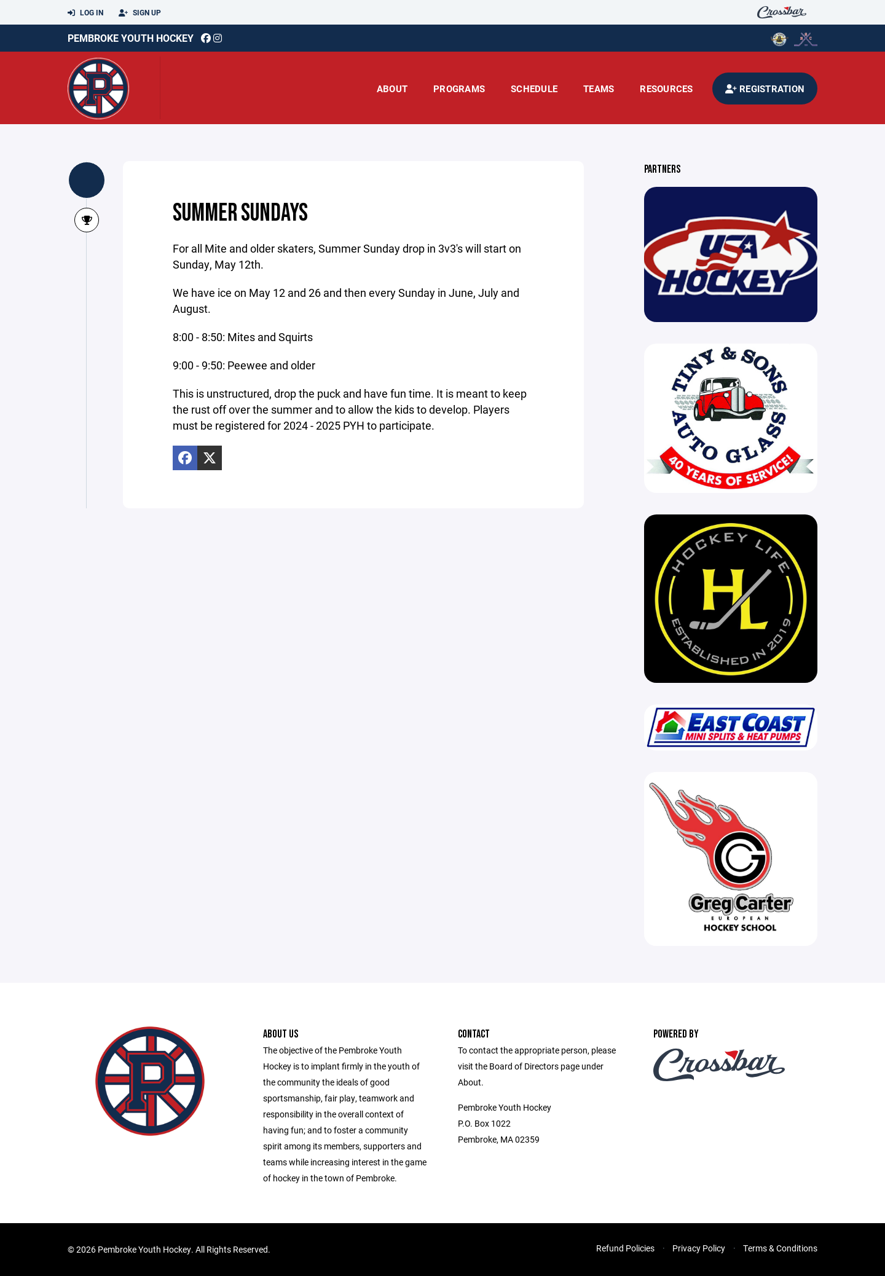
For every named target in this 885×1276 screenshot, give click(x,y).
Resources (666, 88)
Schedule (534, 88)
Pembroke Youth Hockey (131, 37)
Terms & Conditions (780, 1248)
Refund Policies (625, 1248)
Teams (598, 88)
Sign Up (140, 12)
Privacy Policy (698, 1248)
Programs (459, 88)
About (392, 88)
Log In (85, 12)
